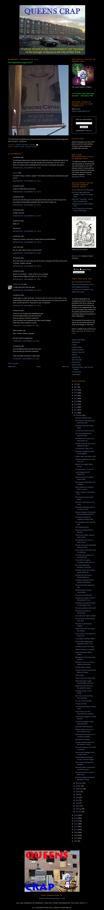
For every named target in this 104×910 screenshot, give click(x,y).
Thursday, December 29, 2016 (26, 325)
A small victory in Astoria (83, 667)
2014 (76, 818)
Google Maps (79, 331)
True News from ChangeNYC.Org (82, 289)
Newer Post (11, 366)
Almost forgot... (80, 675)
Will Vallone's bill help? (82, 739)
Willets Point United (78, 292)
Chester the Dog (18, 284)
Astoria (16, 146)
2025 (76, 387)
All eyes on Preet (80, 704)
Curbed (74, 345)
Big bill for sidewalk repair (83, 418)
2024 (76, 390)
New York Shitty (77, 360)
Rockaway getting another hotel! (85, 608)
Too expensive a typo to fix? (84, 448)
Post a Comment (13, 363)
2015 (76, 815)
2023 (76, 393)
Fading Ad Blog (77, 347)
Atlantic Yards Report (78, 340)
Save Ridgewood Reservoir (80, 287)
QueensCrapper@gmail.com (81, 111)
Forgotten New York (78, 352)
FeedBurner (88, 130)
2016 (76, 413)
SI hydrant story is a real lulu (84, 469)
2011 (76, 827)
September (79, 789)
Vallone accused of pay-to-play (85, 678)
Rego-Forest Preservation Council (82, 284)
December (79, 415)
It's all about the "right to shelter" (85, 616)
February (79, 809)
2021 (76, 398)
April (77, 803)
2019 (76, 404)
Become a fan (76, 256)
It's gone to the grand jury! (83, 595)
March (78, 806)
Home (38, 366)
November (79, 783)
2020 (76, 401)
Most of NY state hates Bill (83, 726)
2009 (76, 832)
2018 (76, 407)
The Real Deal (76, 372)
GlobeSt (74, 355)
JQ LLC (15, 173)
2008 (76, 835)
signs (22, 146)
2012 (76, 824)
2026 (76, 384)
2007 (76, 838)
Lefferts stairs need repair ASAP (85, 456)
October (78, 786)
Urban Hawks (76, 374)
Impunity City (76, 357)
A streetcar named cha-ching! (84, 646)
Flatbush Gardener (78, 350)
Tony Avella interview (82, 527)
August (78, 791)
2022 (76, 395)
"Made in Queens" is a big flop (85, 649)
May (77, 800)
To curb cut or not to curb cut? (84, 431)
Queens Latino (76, 365)
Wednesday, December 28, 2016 (27, 168)
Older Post (65, 366)
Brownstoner (76, 342)
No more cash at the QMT (83, 701)
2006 (76, 841)
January (78, 811)
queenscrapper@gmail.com (52, 898)
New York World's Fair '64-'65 (81, 282)
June (77, 797)
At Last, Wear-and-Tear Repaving (82, 190)
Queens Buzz (76, 362)
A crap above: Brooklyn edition (85, 638)
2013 (76, 821)
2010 (76, 829)
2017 (76, 410)
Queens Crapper (22, 144)
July (77, 794)
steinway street (31, 146)
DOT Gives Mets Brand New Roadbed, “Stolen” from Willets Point (82, 195)
